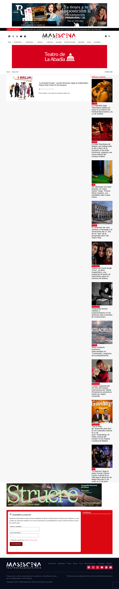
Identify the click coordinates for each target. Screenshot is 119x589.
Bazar (89, 42)
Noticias (40, 42)
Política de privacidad (31, 540)
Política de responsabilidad (76, 576)
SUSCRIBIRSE (16, 544)
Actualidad (94, 103)
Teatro (93, 184)
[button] (109, 36)
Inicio (9, 42)
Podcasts (50, 42)
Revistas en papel (70, 42)
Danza (75, 564)
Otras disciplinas (95, 266)
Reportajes (30, 42)
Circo (81, 564)
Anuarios (59, 42)
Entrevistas (18, 42)
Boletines (81, 42)
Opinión (109, 564)
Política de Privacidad (92, 576)
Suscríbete (97, 42)
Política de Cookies (106, 576)
